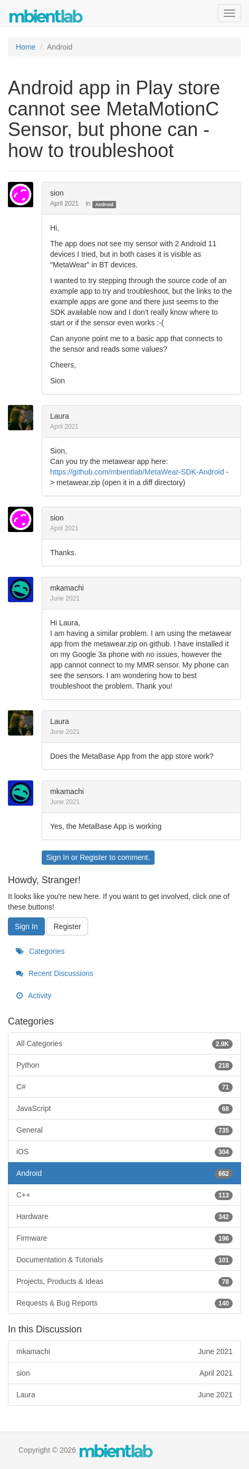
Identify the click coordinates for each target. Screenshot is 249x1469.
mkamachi (67, 588)
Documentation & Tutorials (124, 1259)
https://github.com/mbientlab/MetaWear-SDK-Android (137, 472)
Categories (40, 951)
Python (124, 1065)
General (124, 1130)
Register (93, 857)
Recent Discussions (54, 973)
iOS (124, 1151)
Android (104, 204)
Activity (33, 995)
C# (124, 1086)
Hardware (124, 1216)
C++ (124, 1195)
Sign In (57, 857)
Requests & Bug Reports (124, 1303)
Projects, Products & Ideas (124, 1281)
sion (57, 193)
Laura (59, 416)
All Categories (124, 1043)
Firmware (124, 1238)
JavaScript (124, 1108)
